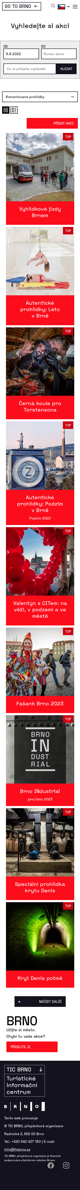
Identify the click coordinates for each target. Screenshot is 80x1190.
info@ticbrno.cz (17, 1149)
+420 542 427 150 (26, 1141)
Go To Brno (18, 6)
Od (5, 46)
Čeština (63, 6)
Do (43, 46)
